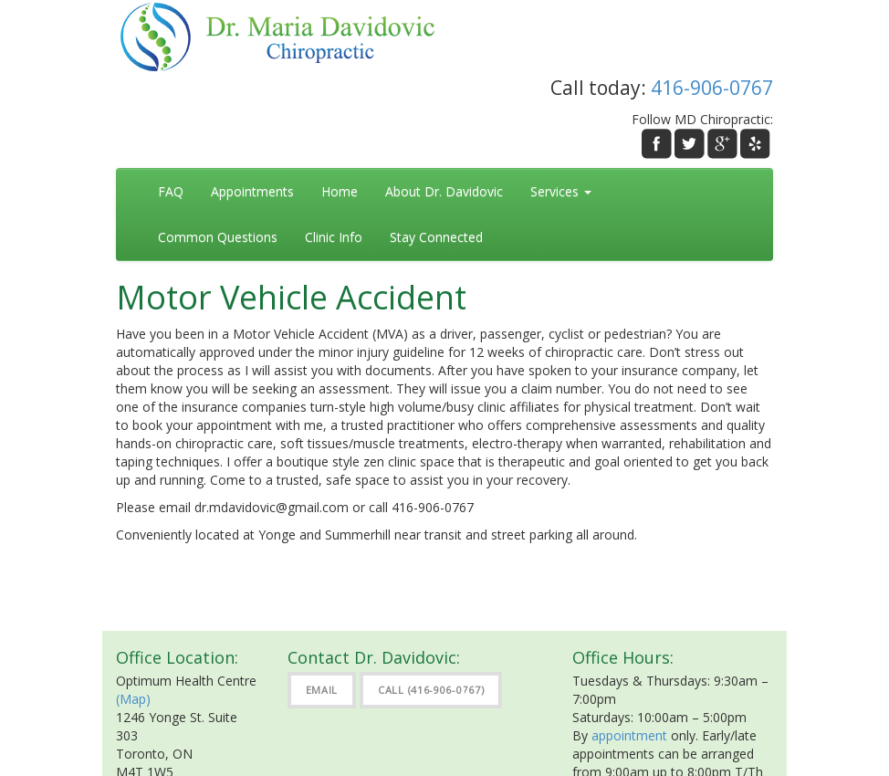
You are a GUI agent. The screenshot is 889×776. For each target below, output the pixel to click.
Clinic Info (333, 237)
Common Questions (217, 237)
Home (339, 191)
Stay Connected (436, 237)
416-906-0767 (712, 87)
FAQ (170, 191)
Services (560, 191)
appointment (629, 735)
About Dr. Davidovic (444, 191)
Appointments (252, 191)
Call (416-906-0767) (431, 690)
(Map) (133, 699)
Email (322, 690)
